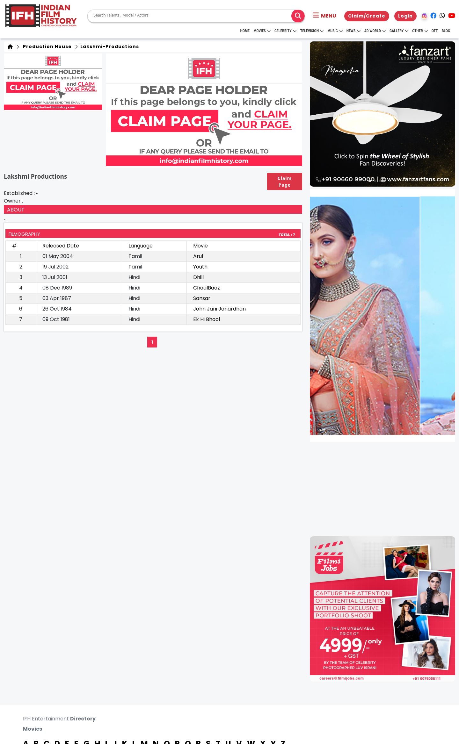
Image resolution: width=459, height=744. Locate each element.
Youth (200, 266)
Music (334, 30)
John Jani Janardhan (219, 308)
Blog (446, 31)
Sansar (201, 298)
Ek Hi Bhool (206, 319)
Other (419, 30)
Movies (262, 30)
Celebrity (285, 30)
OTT (435, 31)
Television (312, 30)
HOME (245, 31)
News (353, 30)
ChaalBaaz (206, 287)
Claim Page (285, 181)
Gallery (399, 30)
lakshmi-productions (109, 46)
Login (405, 16)
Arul (198, 256)
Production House (46, 46)
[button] (324, 16)
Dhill (198, 277)
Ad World (375, 30)
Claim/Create (366, 16)
